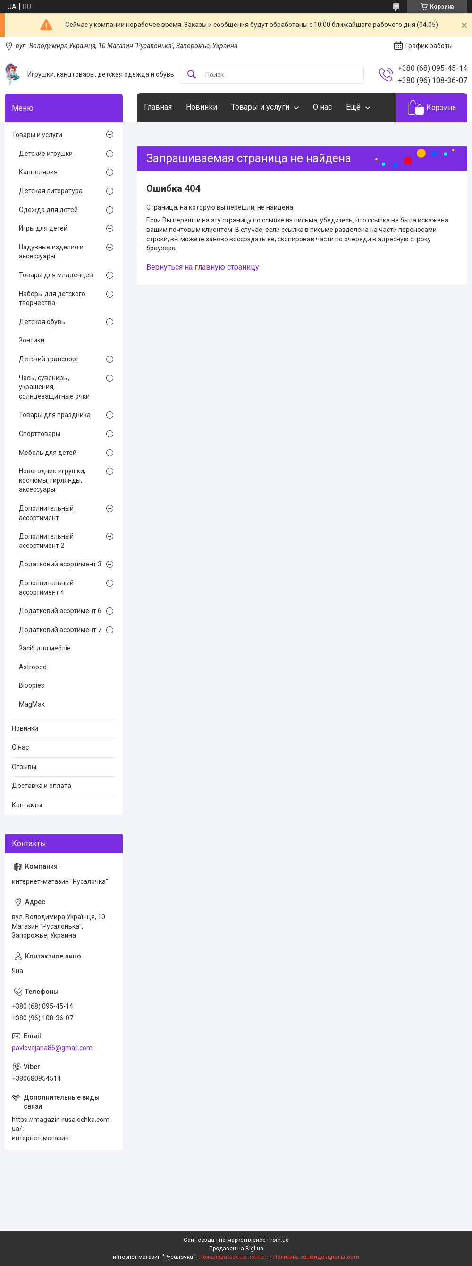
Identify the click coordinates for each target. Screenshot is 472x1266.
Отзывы (24, 766)
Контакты (27, 805)
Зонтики (31, 340)
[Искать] (191, 75)
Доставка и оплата (41, 785)
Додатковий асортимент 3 (60, 564)
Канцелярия (38, 172)
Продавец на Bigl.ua (236, 1248)
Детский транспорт (49, 359)
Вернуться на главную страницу (202, 267)
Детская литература (51, 191)
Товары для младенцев (56, 275)
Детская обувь (42, 321)
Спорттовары (39, 433)
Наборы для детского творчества (52, 298)
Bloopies (31, 685)
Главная (158, 107)
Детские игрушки (46, 153)
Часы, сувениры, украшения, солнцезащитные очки (54, 387)
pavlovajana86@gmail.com (52, 1048)
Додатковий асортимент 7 (60, 629)
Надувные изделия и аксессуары (51, 251)
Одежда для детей (48, 210)
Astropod (33, 667)
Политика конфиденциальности (316, 1257)
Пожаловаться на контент (234, 1257)
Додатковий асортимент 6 (60, 611)
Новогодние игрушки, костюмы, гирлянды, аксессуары (52, 480)
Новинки (201, 107)
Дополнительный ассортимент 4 (46, 587)
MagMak (32, 704)
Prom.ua (278, 1240)
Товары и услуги (260, 107)
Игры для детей (43, 228)
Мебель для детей (47, 452)
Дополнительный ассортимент (46, 513)
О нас (322, 107)
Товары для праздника (55, 415)
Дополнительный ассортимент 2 (46, 540)
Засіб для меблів (45, 648)
